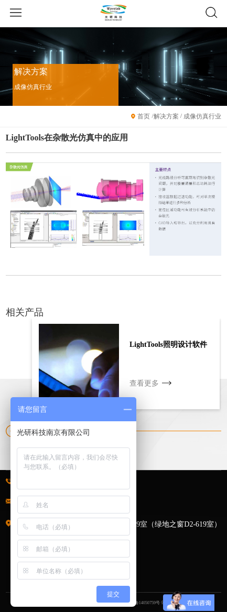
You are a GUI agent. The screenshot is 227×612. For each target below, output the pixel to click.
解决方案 (166, 116)
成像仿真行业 (201, 116)
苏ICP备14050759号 (142, 602)
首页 (143, 116)
